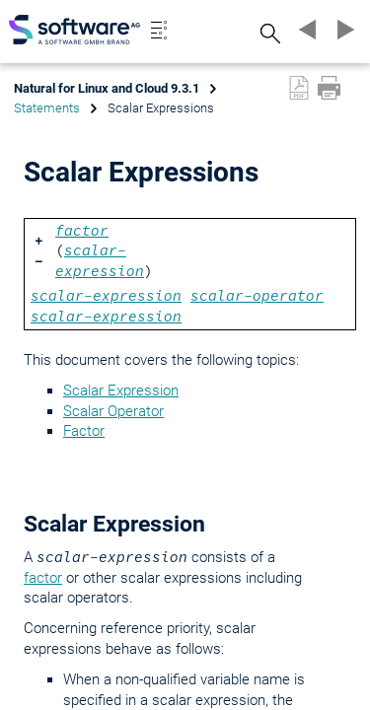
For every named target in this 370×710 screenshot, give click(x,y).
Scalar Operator (113, 411)
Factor (84, 431)
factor (43, 578)
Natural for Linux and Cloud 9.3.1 (106, 88)
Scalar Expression (121, 390)
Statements (47, 108)
